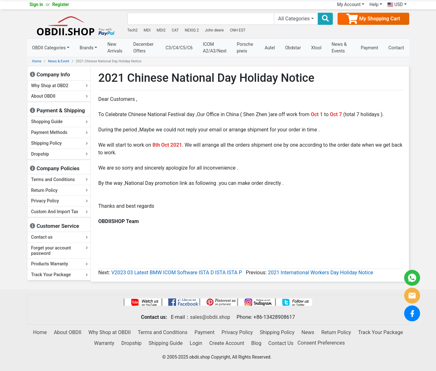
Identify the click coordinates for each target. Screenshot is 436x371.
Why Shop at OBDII (110, 332)
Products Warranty (59, 263)
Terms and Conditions (59, 179)
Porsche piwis (245, 47)
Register (60, 4)
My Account (349, 4)
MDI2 (161, 30)
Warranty (104, 343)
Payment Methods (59, 132)
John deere (214, 30)
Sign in (36, 4)
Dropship (59, 154)
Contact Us (281, 343)
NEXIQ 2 (192, 30)
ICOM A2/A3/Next (215, 47)
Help (374, 4)
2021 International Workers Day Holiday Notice (320, 273)
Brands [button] (87, 47)
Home (37, 61)
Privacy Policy (59, 200)
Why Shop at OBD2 (59, 85)
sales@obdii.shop (210, 317)
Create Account (226, 343)
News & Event (58, 61)
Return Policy (59, 190)
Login (196, 343)
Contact (396, 47)
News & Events (339, 47)
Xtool (316, 47)
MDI (147, 30)
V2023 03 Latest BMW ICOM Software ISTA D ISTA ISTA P (176, 273)
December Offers (143, 47)
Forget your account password (59, 250)
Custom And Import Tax (59, 211)
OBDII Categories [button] (49, 47)
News (308, 332)
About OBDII (59, 96)
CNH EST (238, 30)
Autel (270, 47)
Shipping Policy (59, 143)
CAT (175, 30)
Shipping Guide (166, 343)
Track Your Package (59, 274)
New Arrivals (114, 47)
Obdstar (293, 47)
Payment (369, 47)
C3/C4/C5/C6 (179, 47)
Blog (256, 343)
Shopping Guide (59, 121)
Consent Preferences (321, 343)
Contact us (59, 237)
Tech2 (132, 30)
